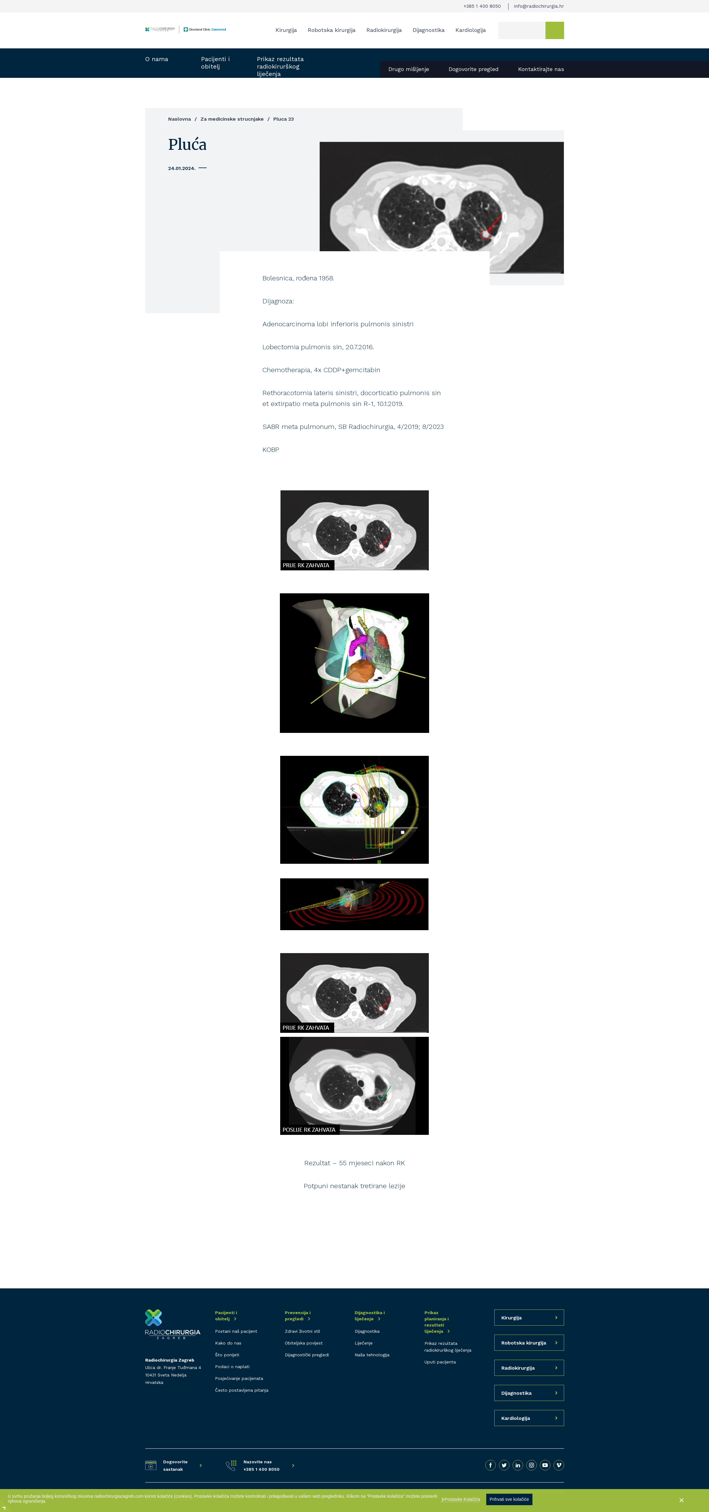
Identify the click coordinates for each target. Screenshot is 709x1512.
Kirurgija (286, 30)
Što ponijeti (227, 1354)
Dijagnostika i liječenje (370, 1315)
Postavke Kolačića (461, 1499)
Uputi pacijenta (440, 1361)
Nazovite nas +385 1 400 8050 (262, 1465)
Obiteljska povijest (304, 1342)
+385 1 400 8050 (482, 6)
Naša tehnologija (372, 1354)
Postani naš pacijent (236, 1331)
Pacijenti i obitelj (215, 62)
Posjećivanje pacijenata (239, 1378)
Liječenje (364, 1342)
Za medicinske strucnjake (232, 119)
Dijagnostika (429, 30)
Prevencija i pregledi (298, 1315)
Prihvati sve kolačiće (509, 1499)
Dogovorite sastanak (175, 1465)
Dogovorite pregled (474, 69)
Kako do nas (228, 1342)
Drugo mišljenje (408, 69)
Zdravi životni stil (302, 1331)
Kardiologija (470, 30)
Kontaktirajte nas (541, 69)
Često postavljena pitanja (241, 1390)
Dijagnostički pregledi (307, 1354)
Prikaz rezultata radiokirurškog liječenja (280, 66)
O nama (156, 59)
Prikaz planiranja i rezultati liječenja (436, 1322)
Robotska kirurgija (332, 30)
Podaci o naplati (232, 1366)
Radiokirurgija (384, 30)
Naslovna (179, 119)
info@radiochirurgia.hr (539, 6)
